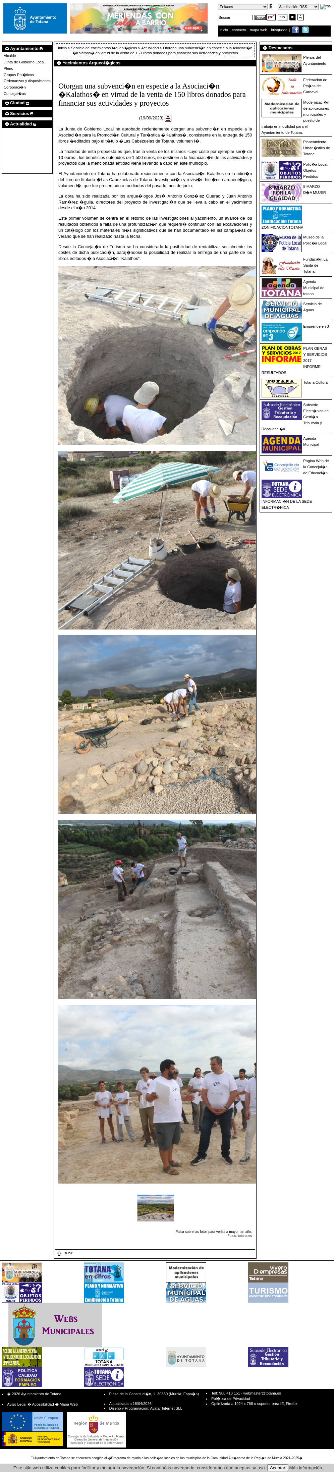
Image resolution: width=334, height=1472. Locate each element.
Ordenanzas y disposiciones (27, 81)
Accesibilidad (43, 1404)
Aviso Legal (16, 1404)
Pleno (8, 68)
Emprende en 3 (316, 326)
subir (64, 1253)
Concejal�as (15, 94)
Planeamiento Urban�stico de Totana (316, 148)
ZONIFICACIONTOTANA (282, 227)
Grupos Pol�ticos (19, 75)
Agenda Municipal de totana (313, 288)
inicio (224, 30)
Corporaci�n (15, 87)
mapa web (259, 30)
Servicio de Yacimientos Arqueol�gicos (104, 48)
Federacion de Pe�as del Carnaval (315, 86)
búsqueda (279, 30)
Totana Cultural (315, 382)
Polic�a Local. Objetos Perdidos (315, 170)
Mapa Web (69, 1404)
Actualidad (150, 48)
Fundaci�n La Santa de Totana (315, 265)
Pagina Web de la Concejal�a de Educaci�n (316, 467)
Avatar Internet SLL (166, 1408)
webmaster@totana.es (262, 1393)
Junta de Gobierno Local (24, 62)
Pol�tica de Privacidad (230, 1399)
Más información (305, 1467)
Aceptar (277, 1467)
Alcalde (10, 56)
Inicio (63, 48)
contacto (239, 30)
